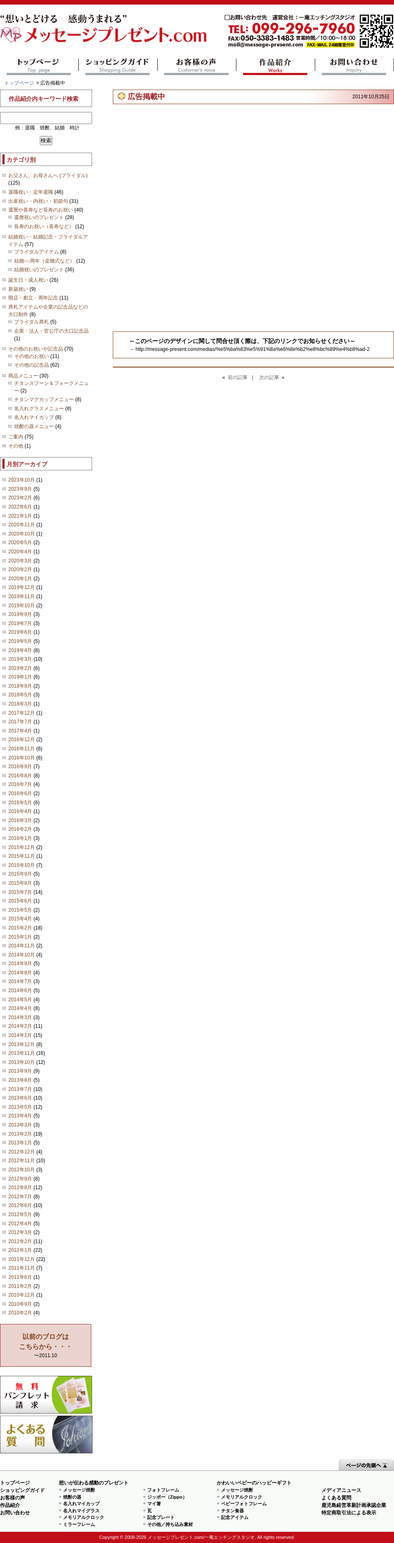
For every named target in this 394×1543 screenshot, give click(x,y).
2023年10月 (21, 480)
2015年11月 (21, 856)
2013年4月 (20, 1116)
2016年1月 (20, 838)
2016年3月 (20, 820)
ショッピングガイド (118, 66)
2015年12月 (21, 847)
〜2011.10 (45, 1345)
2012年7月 (20, 1197)
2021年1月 (20, 516)
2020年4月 (20, 552)
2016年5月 (20, 803)
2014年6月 (20, 990)
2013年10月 (21, 1062)
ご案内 (15, 437)
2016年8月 (20, 776)
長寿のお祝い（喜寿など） (44, 226)
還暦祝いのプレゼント (39, 217)
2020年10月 (21, 534)
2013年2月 (20, 1134)
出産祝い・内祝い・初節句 (38, 201)
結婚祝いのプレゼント (39, 270)
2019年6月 (20, 632)
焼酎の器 (72, 1496)
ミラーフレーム (79, 1524)
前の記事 (238, 377)
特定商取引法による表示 (348, 1513)
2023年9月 (20, 489)
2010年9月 (20, 1304)
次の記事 (269, 377)
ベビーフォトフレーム (244, 1503)
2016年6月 (20, 793)
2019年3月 (20, 659)
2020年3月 (20, 561)
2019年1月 (20, 677)
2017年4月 (20, 731)
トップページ (39, 66)
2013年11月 (21, 1053)
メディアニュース (341, 1490)
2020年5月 (20, 542)
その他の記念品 (31, 365)
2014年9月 (20, 963)
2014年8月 (20, 973)
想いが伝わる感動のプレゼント (94, 1483)
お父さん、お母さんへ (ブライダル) (48, 175)
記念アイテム (234, 1517)
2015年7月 (20, 892)
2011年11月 (21, 1268)
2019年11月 (21, 596)
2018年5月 (20, 695)
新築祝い (18, 289)
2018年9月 (20, 686)
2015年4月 (20, 919)
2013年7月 (20, 1089)
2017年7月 (20, 722)
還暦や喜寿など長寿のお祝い (40, 210)
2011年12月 (21, 1259)
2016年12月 (21, 739)
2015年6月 (20, 901)
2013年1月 (20, 1143)
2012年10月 (21, 1170)
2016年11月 (21, 749)
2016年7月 (20, 784)
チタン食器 (232, 1510)
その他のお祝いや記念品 (35, 349)
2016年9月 (20, 766)
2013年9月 (20, 1071)
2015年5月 (20, 910)
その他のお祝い (31, 356)
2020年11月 (21, 525)
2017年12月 (21, 713)
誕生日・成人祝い (28, 280)
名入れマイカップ (34, 417)
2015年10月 (21, 865)
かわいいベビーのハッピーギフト (254, 1483)
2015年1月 (20, 937)
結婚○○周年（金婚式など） (44, 261)
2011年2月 (20, 1286)
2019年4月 (20, 650)
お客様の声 (197, 66)
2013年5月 (20, 1107)
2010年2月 (20, 1313)
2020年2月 (20, 569)
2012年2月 (20, 1241)
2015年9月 (20, 874)
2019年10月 (21, 605)
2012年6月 (20, 1205)
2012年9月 (20, 1179)
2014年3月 (20, 1017)
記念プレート (161, 1517)
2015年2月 (20, 928)
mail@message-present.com (309, 31)
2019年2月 (20, 668)
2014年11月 (21, 946)
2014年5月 (20, 1000)
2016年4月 (20, 811)
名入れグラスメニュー (39, 408)
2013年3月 (20, 1125)
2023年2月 (20, 498)
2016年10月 (21, 758)
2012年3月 (20, 1232)
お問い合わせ (354, 66)
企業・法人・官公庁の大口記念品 (51, 331)
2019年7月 (20, 623)
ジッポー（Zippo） (167, 1496)
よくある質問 (46, 1434)
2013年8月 (20, 1080)
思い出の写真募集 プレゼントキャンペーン (46, 1395)
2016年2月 (20, 829)
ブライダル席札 (31, 322)
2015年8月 (20, 883)
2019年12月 (21, 587)
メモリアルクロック (83, 1517)
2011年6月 (20, 1277)
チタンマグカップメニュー (44, 399)
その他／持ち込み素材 (170, 1524)
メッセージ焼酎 (79, 1489)
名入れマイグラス (81, 1510)
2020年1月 (20, 579)
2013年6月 (20, 1098)
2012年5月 (20, 1214)
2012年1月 (20, 1250)
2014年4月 (20, 1008)
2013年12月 (21, 1044)
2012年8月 (20, 1187)
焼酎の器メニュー (34, 426)
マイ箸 (154, 1503)
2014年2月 (20, 1026)
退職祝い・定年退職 (30, 192)
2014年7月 (20, 981)
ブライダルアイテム (36, 252)
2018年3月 (20, 704)
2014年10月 (21, 955)
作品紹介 (275, 66)
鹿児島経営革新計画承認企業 (353, 1505)
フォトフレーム (163, 1489)
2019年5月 (20, 641)
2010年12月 (21, 1295)
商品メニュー (23, 376)
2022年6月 (20, 507)
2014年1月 (20, 1035)
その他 (15, 446)
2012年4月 (20, 1224)
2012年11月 (21, 1160)
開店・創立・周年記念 (33, 298)
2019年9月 (20, 614)
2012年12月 (21, 1152)
